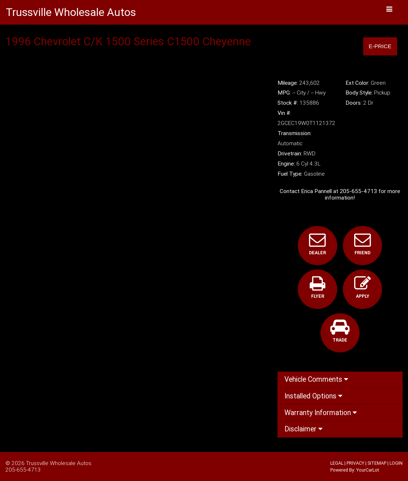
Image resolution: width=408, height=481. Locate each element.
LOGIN (396, 463)
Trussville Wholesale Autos (58, 463)
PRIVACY (355, 463)
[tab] (340, 380)
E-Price (380, 46)
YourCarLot (367, 470)
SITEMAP (377, 463)
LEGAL (336, 463)
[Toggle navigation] (389, 9)
